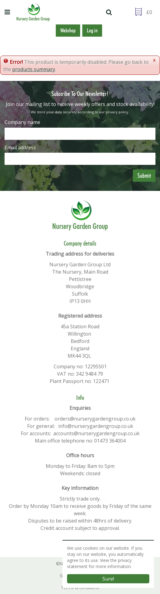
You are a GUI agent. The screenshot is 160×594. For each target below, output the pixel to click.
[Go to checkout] (150, 12)
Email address (20, 147)
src (109, 12)
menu (8, 12)
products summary (33, 69)
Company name (22, 122)
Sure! (108, 578)
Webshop (68, 30)
